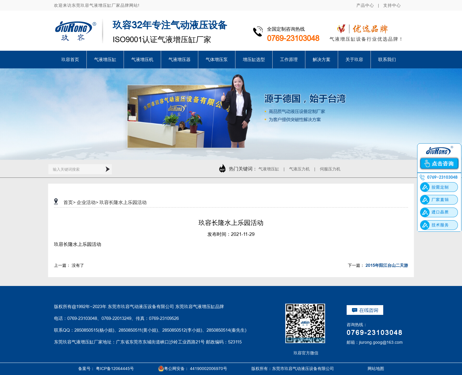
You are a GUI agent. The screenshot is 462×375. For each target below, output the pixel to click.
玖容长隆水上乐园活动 (123, 202)
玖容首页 (70, 59)
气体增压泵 (217, 59)
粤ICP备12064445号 (115, 368)
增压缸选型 (254, 59)
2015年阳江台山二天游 (387, 265)
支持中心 (392, 5)
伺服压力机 (330, 169)
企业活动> (87, 202)
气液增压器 (179, 59)
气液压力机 (299, 169)
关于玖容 (354, 59)
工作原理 (289, 59)
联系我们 (387, 59)
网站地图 (369, 368)
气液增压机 (142, 59)
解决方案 (321, 59)
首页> (69, 202)
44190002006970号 (208, 368)
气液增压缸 (105, 59)
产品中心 (365, 5)
